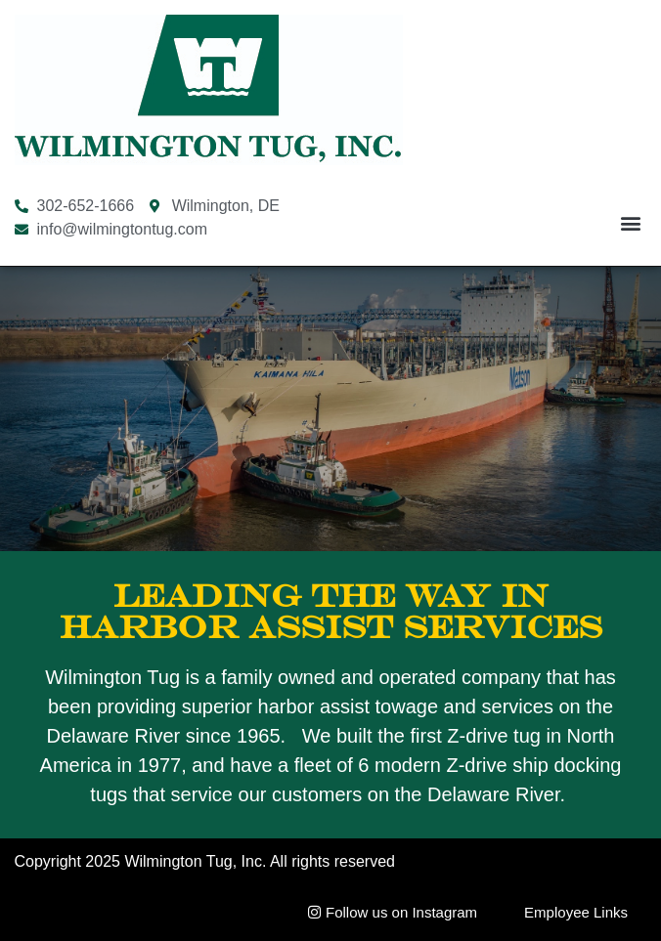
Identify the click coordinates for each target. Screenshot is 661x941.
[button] (630, 223)
